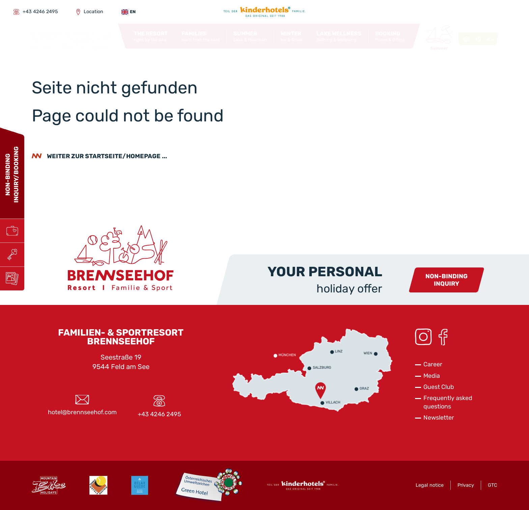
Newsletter (438, 417)
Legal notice (430, 485)
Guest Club (438, 387)
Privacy (465, 485)
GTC (492, 485)
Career (432, 364)
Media (431, 375)
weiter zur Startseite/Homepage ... (107, 156)
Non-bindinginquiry (446, 280)
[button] (151, 36)
